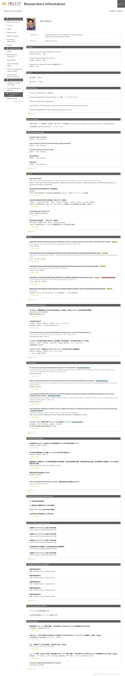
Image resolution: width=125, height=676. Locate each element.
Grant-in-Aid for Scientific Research (13, 76)
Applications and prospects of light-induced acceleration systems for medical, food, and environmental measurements (67, 289)
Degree (9, 29)
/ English (118, 11)
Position (9, 25)
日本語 (112, 11)
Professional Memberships (11, 40)
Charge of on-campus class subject (13, 84)
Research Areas (12, 32)
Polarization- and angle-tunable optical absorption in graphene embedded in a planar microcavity (61, 277)
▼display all (32, 114)
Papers (9, 51)
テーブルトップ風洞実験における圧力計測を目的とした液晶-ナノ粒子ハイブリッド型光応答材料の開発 (60, 310)
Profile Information (13, 22)
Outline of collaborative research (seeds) (14, 70)
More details (34, 195)
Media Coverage (12, 98)
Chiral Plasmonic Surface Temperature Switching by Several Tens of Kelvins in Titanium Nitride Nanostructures (65, 253)
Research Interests (13, 36)
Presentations (11, 60)
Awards (9, 45)
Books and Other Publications (12, 56)
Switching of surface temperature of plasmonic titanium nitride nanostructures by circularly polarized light (64, 266)
